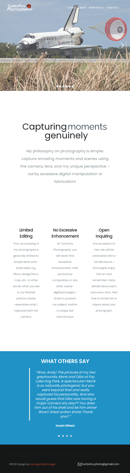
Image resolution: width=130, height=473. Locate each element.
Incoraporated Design (42, 464)
